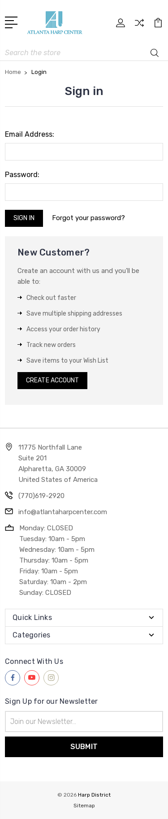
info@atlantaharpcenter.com (62, 512)
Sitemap (84, 805)
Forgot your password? (88, 218)
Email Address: (29, 134)
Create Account (52, 380)
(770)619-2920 (41, 496)
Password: (22, 174)
